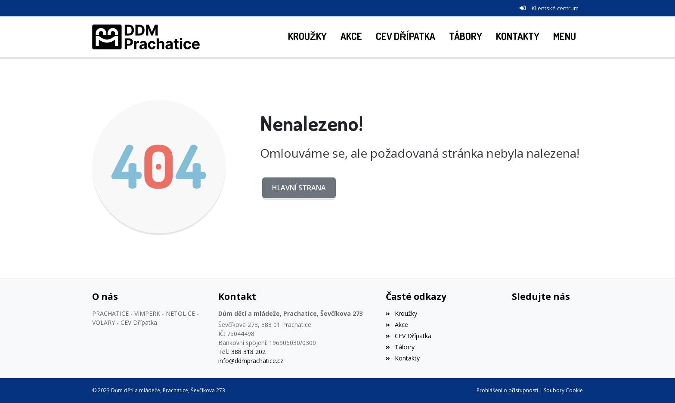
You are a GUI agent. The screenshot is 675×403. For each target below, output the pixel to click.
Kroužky (401, 313)
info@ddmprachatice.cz (250, 361)
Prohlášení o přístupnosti (507, 390)
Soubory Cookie (563, 390)
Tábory (400, 347)
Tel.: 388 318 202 (242, 352)
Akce (397, 325)
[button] (564, 37)
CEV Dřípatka (408, 336)
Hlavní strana (299, 187)
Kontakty (402, 358)
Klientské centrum (555, 8)
